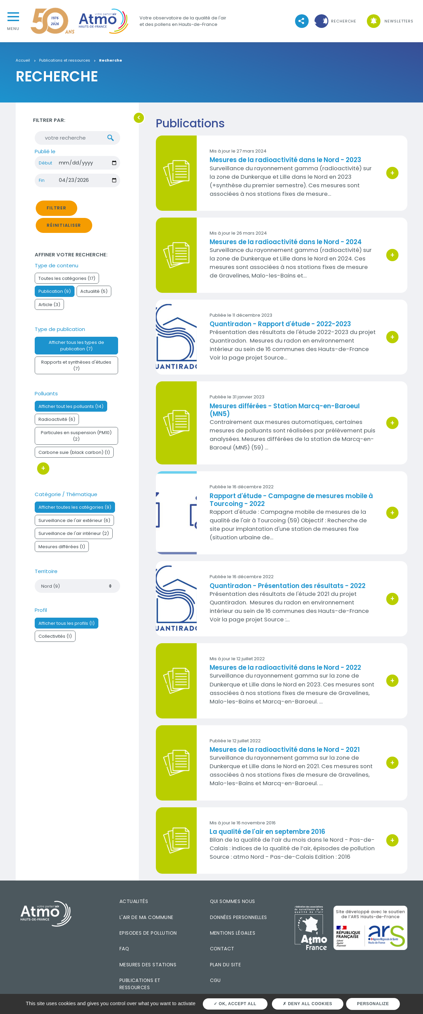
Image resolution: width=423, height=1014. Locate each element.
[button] (334, 21)
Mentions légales (232, 933)
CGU (215, 980)
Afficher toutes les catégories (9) (74, 511)
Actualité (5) (94, 295)
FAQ (124, 948)
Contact (222, 948)
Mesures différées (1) (61, 550)
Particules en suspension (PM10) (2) (76, 439)
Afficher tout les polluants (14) (70, 410)
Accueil (23, 60)
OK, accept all (235, 1003)
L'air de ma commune (146, 917)
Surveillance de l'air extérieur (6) (74, 524)
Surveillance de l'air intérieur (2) (73, 537)
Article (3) (49, 308)
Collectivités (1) (55, 640)
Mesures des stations (147, 964)
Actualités (133, 901)
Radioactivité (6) (56, 423)
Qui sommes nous (232, 901)
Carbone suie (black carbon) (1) (74, 456)
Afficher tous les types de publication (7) (76, 349)
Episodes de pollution (148, 933)
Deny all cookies (307, 1003)
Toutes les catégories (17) (66, 282)
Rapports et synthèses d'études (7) (76, 369)
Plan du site (225, 964)
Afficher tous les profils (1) (66, 627)
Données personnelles (238, 917)
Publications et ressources (64, 60)
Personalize (373, 1003)
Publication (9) (54, 295)
